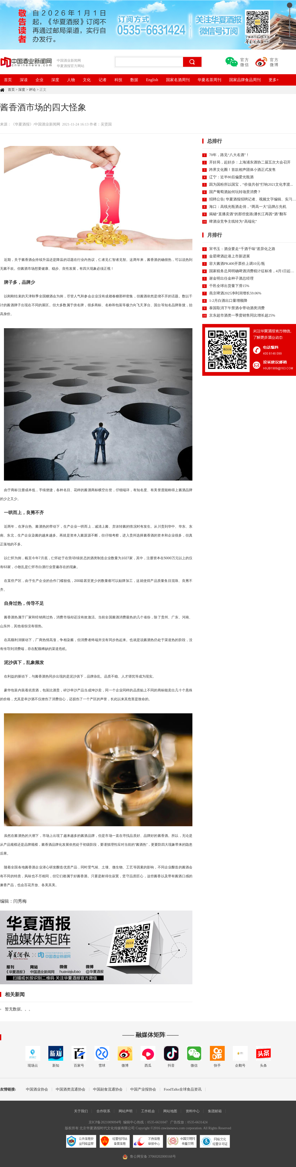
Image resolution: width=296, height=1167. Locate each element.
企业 (39, 80)
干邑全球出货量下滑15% (229, 286)
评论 (32, 89)
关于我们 (81, 1111)
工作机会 (148, 1111)
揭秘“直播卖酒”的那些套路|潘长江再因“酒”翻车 (248, 214)
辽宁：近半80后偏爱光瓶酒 (231, 177)
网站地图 (170, 1111)
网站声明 (125, 1111)
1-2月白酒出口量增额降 (228, 301)
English (152, 80)
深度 (55, 80)
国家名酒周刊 (178, 80)
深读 (24, 80)
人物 (71, 80)
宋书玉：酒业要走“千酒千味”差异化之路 (242, 249)
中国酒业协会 (37, 1089)
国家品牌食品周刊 (245, 80)
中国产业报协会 (143, 1089)
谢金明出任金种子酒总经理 (231, 278)
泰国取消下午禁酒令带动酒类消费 (237, 308)
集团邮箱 (215, 1111)
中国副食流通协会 (108, 1089)
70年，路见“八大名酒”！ (229, 155)
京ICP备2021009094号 (105, 1122)
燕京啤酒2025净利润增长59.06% (235, 293)
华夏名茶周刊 (209, 80)
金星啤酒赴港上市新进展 (229, 256)
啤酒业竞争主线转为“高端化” (233, 221)
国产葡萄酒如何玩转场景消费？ (235, 192)
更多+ (274, 80)
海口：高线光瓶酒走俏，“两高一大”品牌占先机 (247, 207)
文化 (87, 80)
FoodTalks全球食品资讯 (183, 1089)
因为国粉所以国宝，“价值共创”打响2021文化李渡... (251, 184)
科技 (118, 80)
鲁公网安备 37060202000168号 (153, 1156)
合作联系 (103, 1111)
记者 (103, 80)
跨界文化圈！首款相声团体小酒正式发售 (242, 170)
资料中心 (193, 1111)
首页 (8, 80)
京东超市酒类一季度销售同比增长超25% (242, 315)
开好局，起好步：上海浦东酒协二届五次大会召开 (250, 162)
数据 (134, 80)
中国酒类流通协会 (70, 1089)
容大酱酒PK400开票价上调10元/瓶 (237, 264)
